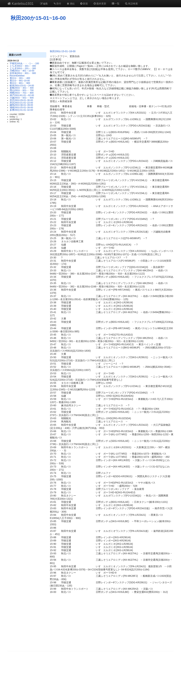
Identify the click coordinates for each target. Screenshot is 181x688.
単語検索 (131, 3)
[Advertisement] (90, 33)
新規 (84, 3)
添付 (57, 3)
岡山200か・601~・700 (22, 90)
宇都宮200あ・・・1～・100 (24, 63)
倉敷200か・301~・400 (22, 88)
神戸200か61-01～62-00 (22, 95)
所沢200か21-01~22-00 (21, 103)
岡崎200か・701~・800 (22, 93)
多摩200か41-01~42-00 (21, 110)
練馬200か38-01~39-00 (21, 105)
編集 (44, 3)
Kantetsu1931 (20, 3)
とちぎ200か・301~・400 (23, 66)
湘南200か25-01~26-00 (21, 107)
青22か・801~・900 (20, 83)
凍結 (70, 3)
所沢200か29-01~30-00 (21, 100)
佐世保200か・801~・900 (23, 73)
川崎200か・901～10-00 (22, 71)
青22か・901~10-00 (20, 80)
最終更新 (99, 3)
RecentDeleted (17, 75)
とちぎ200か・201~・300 (23, 68)
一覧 (116, 3)
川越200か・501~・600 (22, 98)
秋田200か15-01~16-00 (38, 18)
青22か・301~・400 (20, 78)
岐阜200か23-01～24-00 (22, 85)
